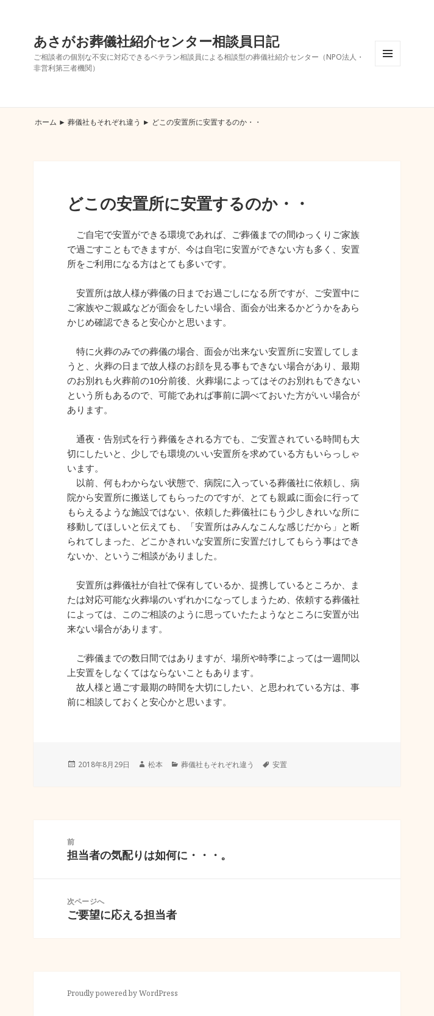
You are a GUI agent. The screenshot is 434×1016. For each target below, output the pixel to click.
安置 (279, 764)
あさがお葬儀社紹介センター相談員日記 (156, 41)
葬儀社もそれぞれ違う (104, 122)
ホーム (46, 122)
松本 (155, 764)
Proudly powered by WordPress (122, 993)
